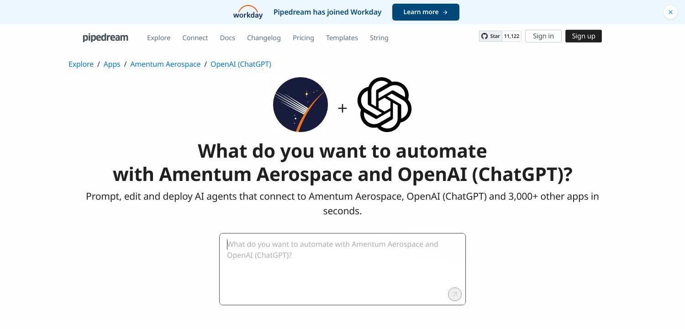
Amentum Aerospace (165, 64)
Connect (195, 37)
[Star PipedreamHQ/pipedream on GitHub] (490, 36)
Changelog (264, 37)
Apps (112, 64)
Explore (158, 37)
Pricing (303, 37)
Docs (227, 37)
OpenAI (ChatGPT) (241, 64)
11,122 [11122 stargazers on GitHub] (511, 36)
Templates (342, 37)
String (379, 37)
